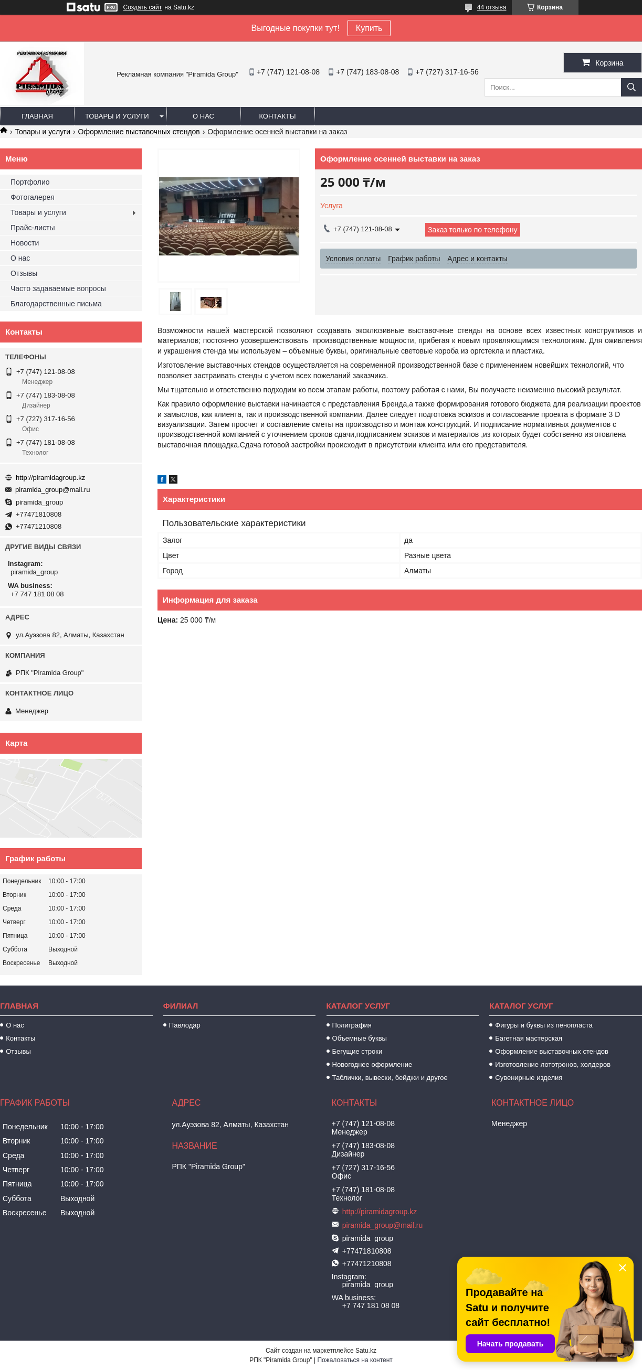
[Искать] (631, 87)
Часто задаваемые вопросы (58, 288)
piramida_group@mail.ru (52, 490)
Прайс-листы (32, 227)
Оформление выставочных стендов (139, 131)
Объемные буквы (359, 1038)
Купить (369, 28)
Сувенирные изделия (528, 1078)
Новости (24, 243)
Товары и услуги (117, 116)
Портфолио (30, 182)
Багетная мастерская (528, 1038)
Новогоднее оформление (372, 1064)
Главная (37, 116)
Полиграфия (352, 1025)
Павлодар (185, 1025)
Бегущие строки (357, 1051)
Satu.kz (365, 1350)
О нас (203, 116)
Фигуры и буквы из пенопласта (543, 1025)
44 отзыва (492, 7)
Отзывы (23, 273)
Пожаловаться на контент (354, 1360)
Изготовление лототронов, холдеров (553, 1064)
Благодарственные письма (56, 303)
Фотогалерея (32, 197)
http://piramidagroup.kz (50, 477)
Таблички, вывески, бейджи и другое (390, 1078)
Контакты (277, 116)
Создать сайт (142, 7)
